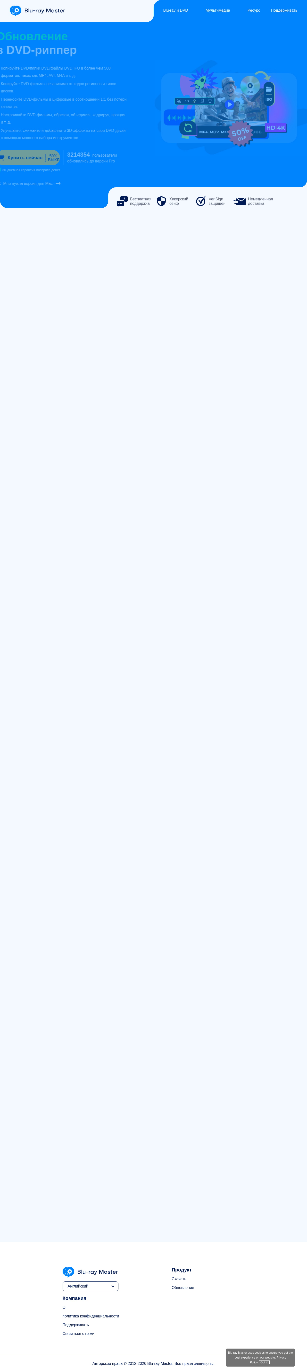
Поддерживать (284, 10)
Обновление (183, 1288)
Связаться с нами (78, 1334)
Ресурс (254, 10)
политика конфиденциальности (91, 1316)
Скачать (179, 1279)
